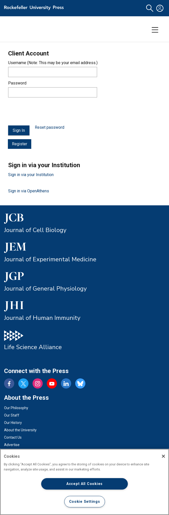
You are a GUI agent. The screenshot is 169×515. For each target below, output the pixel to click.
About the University (20, 430)
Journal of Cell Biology (35, 230)
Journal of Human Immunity (42, 318)
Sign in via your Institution (31, 174)
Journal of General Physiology (45, 288)
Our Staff (11, 415)
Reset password (49, 127)
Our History (13, 423)
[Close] (163, 456)
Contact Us (13, 437)
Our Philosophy (16, 408)
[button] (149, 8)
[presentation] (46, 111)
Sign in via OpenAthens (28, 191)
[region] (84, 482)
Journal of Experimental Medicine (50, 259)
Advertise (12, 445)
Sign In (19, 130)
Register (19, 143)
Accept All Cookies (84, 484)
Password (17, 83)
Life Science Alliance (33, 347)
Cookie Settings (84, 501)
